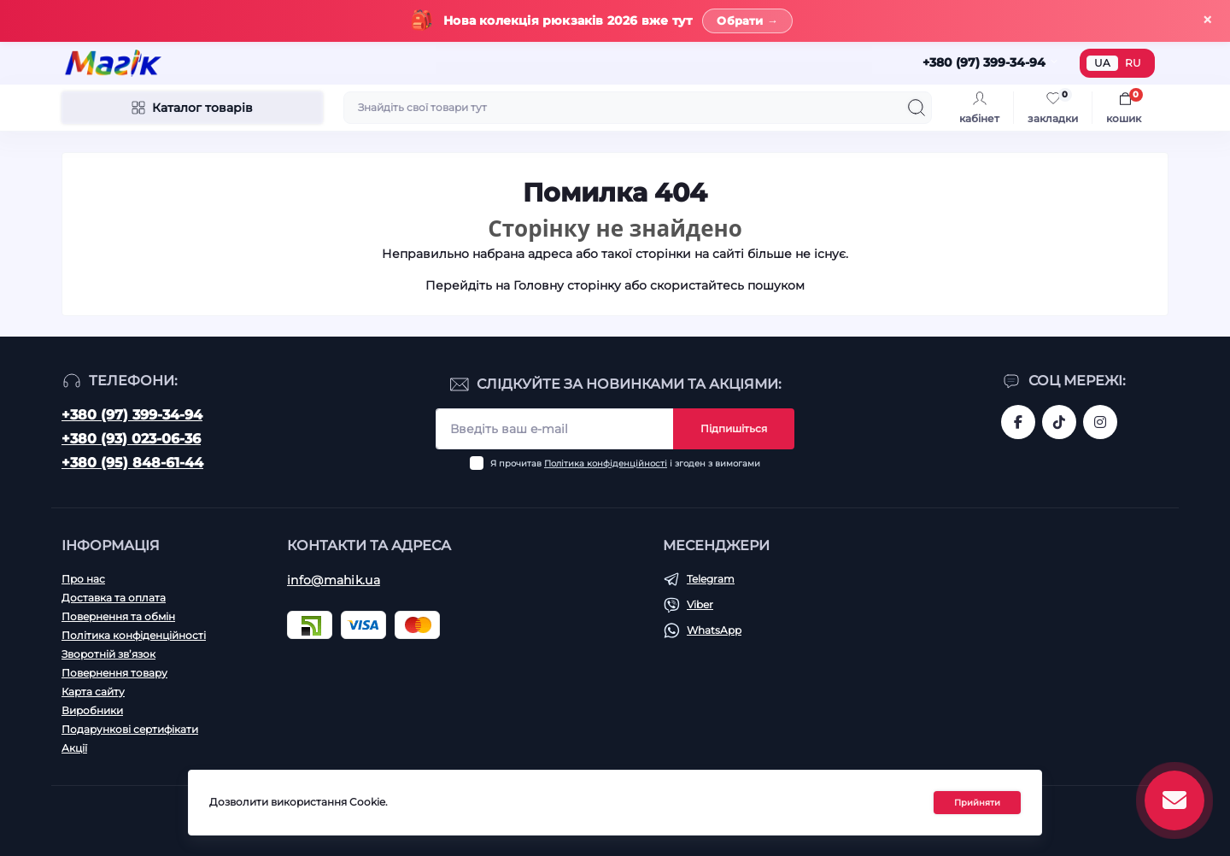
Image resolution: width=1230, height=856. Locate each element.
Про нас (83, 578)
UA (1102, 62)
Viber (700, 604)
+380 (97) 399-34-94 (132, 415)
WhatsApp (714, 630)
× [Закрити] (1207, 20)
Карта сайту (93, 691)
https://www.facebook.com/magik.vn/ (1018, 422)
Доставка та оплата (114, 597)
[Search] (916, 107)
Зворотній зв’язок (108, 654)
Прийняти (977, 802)
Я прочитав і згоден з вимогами (625, 463)
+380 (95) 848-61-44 (132, 462)
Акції (74, 748)
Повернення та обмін (118, 616)
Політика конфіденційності (605, 463)
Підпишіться (733, 428)
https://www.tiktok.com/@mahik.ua (1059, 422)
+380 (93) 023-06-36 (131, 439)
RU (1133, 62)
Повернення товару (114, 672)
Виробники (92, 710)
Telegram (711, 578)
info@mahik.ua (333, 580)
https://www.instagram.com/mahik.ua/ (1100, 422)
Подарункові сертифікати (130, 729)
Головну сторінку (567, 285)
